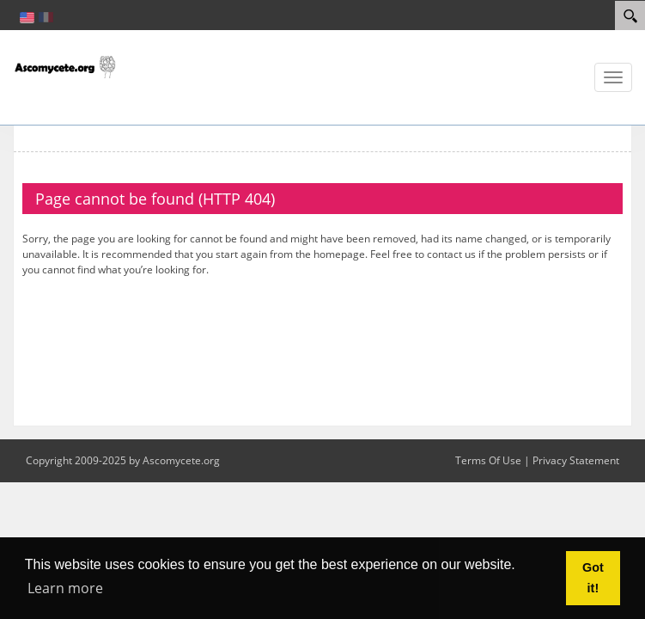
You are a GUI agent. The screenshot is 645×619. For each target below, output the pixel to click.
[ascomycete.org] (64, 65)
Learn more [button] (65, 588)
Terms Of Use (488, 460)
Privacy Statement (575, 460)
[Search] (630, 15)
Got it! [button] (593, 578)
